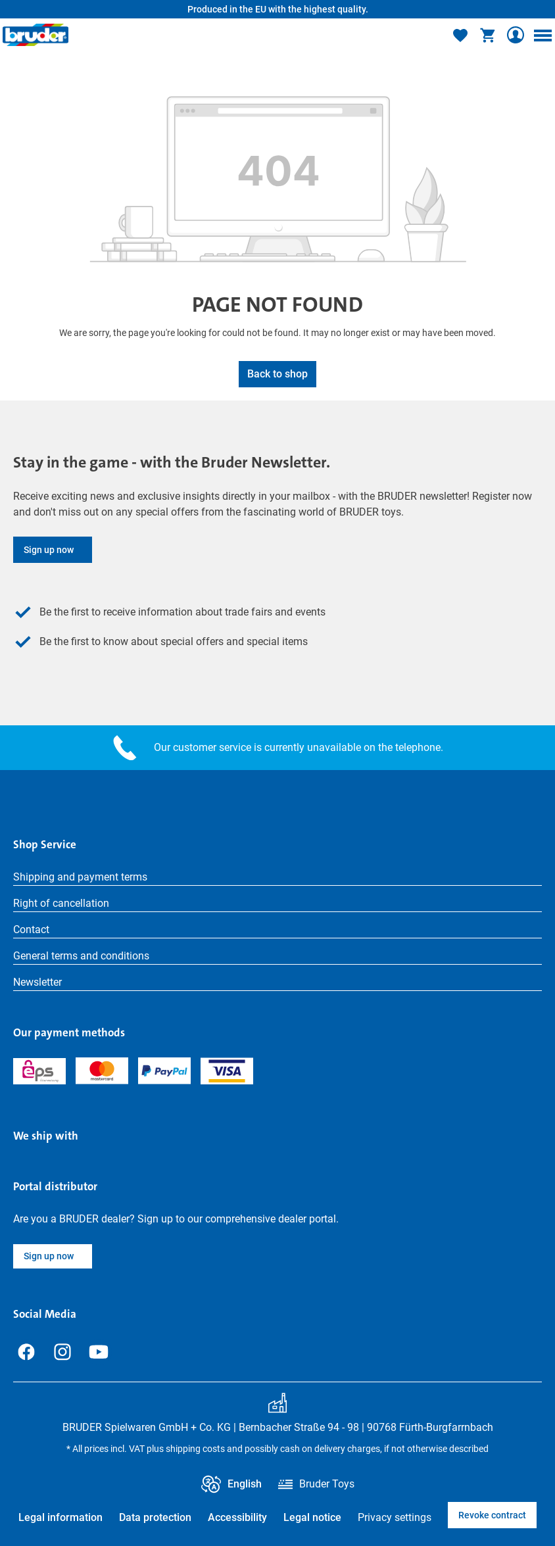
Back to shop (277, 374)
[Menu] (542, 35)
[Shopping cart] (487, 34)
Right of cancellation (61, 903)
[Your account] (515, 34)
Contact (31, 929)
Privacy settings (394, 1517)
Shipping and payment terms (80, 877)
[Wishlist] (460, 34)
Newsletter (37, 982)
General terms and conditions (81, 956)
